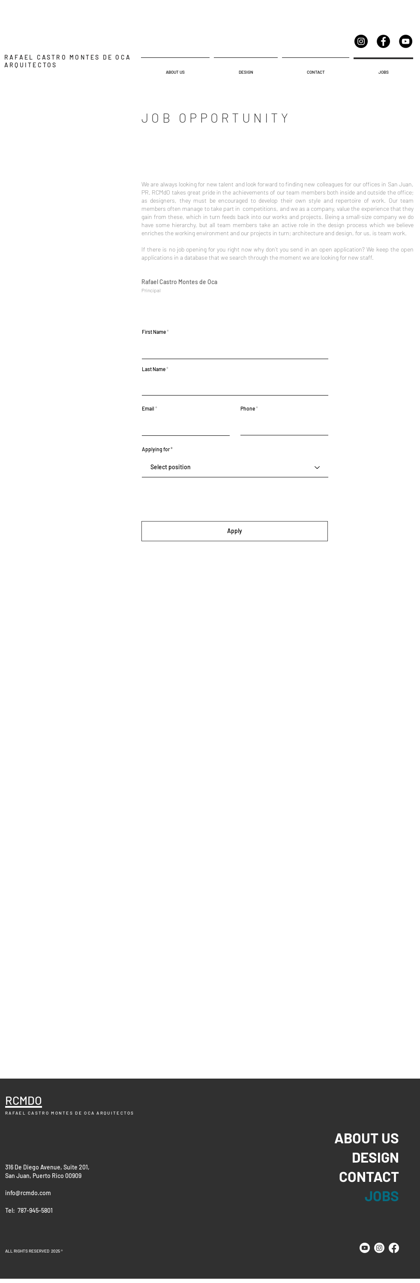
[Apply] (234, 531)
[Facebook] (383, 41)
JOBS (382, 1195)
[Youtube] (365, 1248)
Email (148, 408)
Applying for (156, 449)
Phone (247, 408)
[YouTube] (405, 41)
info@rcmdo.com (28, 1192)
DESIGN (378, 1157)
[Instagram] (361, 41)
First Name (154, 331)
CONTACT (378, 1176)
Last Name (153, 369)
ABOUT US (378, 1137)
